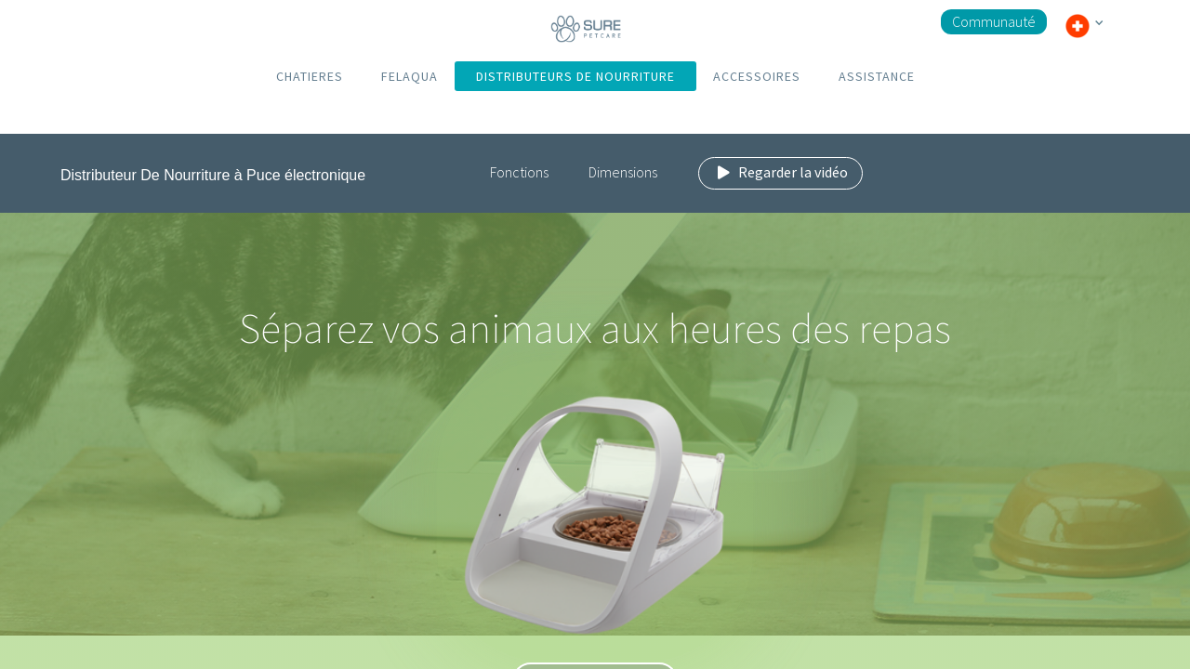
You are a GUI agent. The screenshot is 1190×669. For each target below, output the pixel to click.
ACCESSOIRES (756, 76)
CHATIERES (309, 76)
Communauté (994, 21)
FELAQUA (409, 76)
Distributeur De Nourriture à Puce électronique (212, 175)
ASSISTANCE (877, 76)
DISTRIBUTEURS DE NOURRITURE (575, 76)
